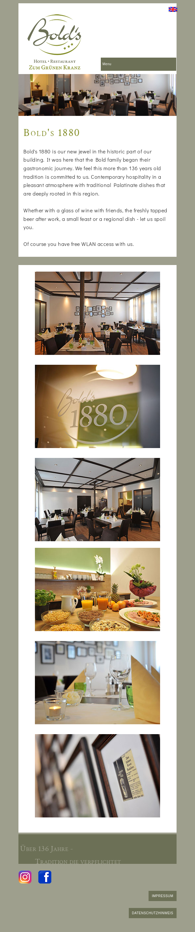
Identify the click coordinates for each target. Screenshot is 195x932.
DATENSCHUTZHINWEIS (152, 913)
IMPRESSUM (162, 896)
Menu (106, 64)
